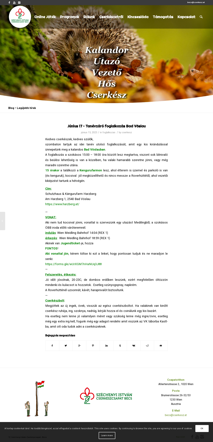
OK (202, 428)
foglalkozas (109, 132)
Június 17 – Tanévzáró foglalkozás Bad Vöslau (107, 126)
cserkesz (127, 132)
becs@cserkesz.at (176, 415)
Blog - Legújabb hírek (22, 108)
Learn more (107, 435)
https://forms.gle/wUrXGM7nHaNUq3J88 (73, 264)
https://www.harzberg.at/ (62, 204)
